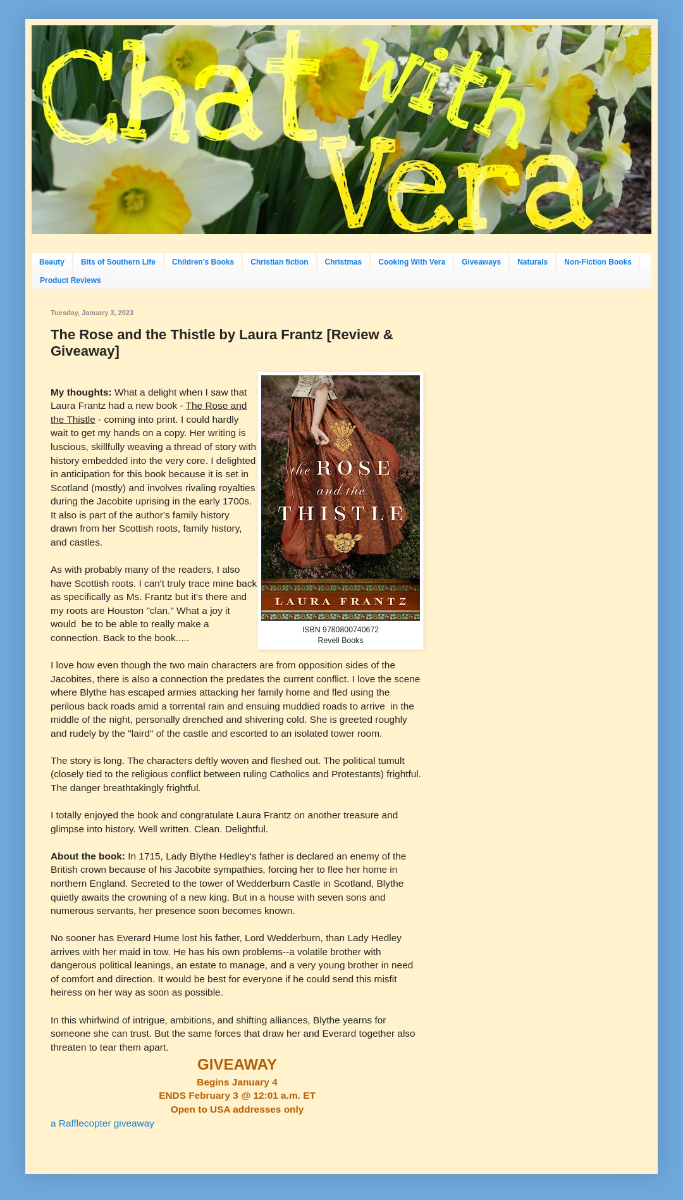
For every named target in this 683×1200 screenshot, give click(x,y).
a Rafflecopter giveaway (102, 1123)
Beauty (52, 262)
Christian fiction (279, 262)
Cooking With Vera (411, 262)
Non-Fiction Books (598, 262)
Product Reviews (70, 280)
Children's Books (203, 262)
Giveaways (481, 262)
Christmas (343, 262)
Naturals (532, 262)
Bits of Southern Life (118, 262)
